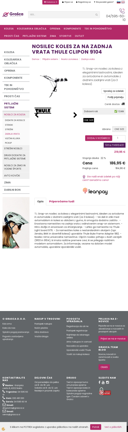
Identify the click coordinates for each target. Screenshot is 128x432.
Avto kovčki (12, 175)
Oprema (55, 28)
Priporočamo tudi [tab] (61, 201)
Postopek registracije (76, 330)
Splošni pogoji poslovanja (15, 332)
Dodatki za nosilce (15, 120)
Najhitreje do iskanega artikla (77, 336)
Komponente (72, 28)
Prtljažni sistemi (34, 36)
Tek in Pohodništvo (98, 28)
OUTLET (79, 36)
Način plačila (41, 327)
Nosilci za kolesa (14, 114)
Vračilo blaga (41, 336)
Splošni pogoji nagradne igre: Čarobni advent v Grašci (79, 396)
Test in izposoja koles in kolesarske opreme (78, 389)
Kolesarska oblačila (31, 28)
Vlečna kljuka (12, 138)
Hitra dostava (41, 332)
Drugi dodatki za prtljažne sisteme (15, 157)
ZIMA (53, 36)
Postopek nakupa (43, 323)
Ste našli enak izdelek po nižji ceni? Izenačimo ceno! (101, 178)
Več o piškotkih (113, 427)
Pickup (8, 142)
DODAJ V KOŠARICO (98, 138)
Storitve (66, 36)
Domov (35, 59)
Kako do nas (8, 327)
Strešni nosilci (13, 148)
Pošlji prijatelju (116, 97)
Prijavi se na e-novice (113, 338)
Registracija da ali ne (77, 326)
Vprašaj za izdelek (113, 91)
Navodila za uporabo (77, 345)
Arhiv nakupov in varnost (79, 341)
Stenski (9, 124)
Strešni (9, 129)
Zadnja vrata (12, 133)
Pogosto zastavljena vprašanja (12, 338)
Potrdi (95, 427)
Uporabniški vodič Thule (78, 350)
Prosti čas (11, 36)
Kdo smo (7, 323)
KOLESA (9, 28)
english (123, 2)
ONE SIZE (89, 120)
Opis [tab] (40, 201)
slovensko (118, 2)
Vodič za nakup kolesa (78, 354)
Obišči (104, 367)
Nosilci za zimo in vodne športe (15, 167)
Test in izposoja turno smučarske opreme (77, 383)
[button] (75, 115)
